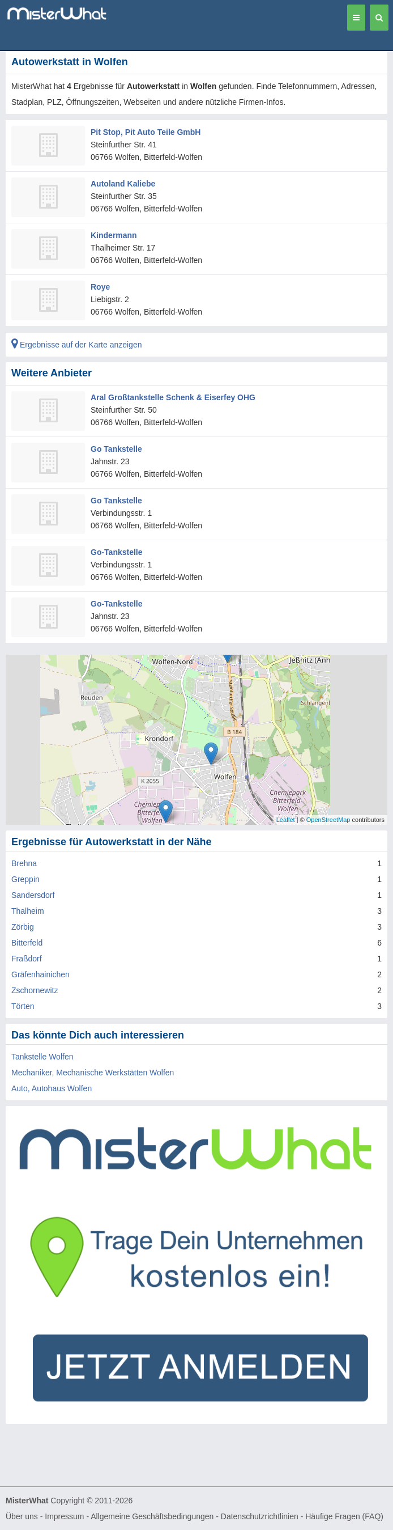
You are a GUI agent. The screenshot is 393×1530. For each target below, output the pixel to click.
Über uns (22, 1516)
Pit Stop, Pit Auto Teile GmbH (145, 132)
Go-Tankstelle (117, 552)
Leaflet (285, 819)
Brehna (24, 863)
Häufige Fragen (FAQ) (344, 1516)
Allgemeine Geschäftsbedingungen (152, 1516)
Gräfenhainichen (40, 974)
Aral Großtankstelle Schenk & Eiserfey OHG (173, 397)
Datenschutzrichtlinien (259, 1516)
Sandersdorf (32, 895)
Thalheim (27, 911)
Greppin (25, 879)
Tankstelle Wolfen (42, 1056)
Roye (100, 286)
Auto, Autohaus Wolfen (51, 1088)
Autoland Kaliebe (123, 183)
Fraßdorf (26, 958)
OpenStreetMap (328, 819)
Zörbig (22, 926)
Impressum (64, 1516)
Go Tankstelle (116, 449)
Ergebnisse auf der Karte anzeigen (76, 344)
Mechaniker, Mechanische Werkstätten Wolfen (92, 1072)
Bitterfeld (26, 942)
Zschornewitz (34, 990)
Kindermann (114, 235)
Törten (22, 1006)
